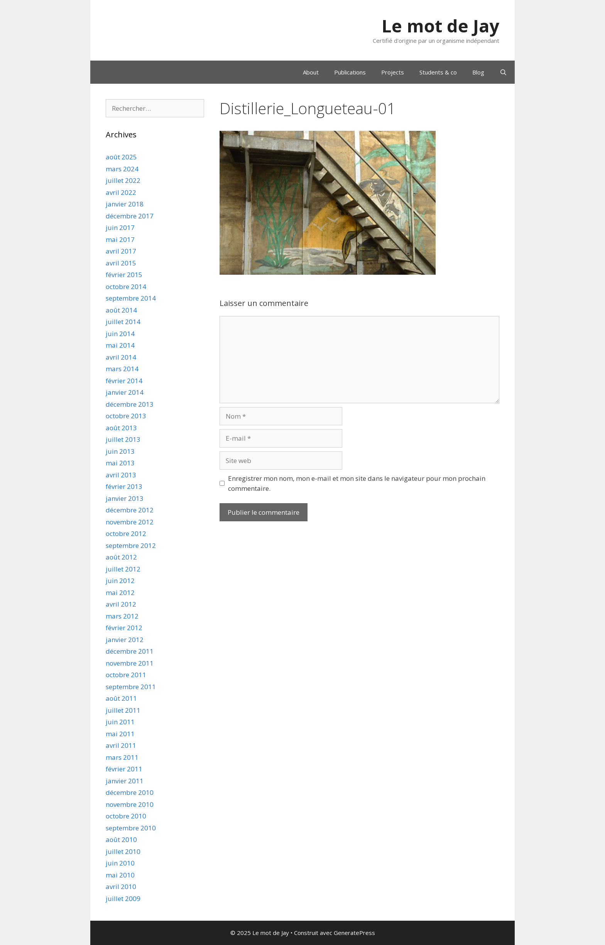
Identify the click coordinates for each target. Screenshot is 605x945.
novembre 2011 (130, 663)
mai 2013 (120, 462)
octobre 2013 (126, 415)
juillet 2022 (123, 180)
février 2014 (124, 380)
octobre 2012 (126, 533)
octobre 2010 (126, 815)
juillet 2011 (123, 710)
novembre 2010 (130, 804)
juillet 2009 (123, 898)
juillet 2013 (123, 439)
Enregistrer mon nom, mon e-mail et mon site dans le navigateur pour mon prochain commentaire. (356, 483)
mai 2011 (120, 733)
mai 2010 (120, 875)
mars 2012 (122, 616)
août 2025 (121, 156)
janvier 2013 (125, 498)
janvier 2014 (125, 392)
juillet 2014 (123, 321)
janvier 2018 (125, 203)
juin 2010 (120, 863)
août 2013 (121, 427)
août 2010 (121, 839)
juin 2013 (120, 451)
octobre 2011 (126, 674)
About (311, 72)
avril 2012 (121, 604)
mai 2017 (120, 239)
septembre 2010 (131, 827)
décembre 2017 (130, 215)
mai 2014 (120, 345)
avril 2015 (121, 263)
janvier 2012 (125, 639)
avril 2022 (121, 192)
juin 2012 (120, 580)
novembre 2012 (130, 521)
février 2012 (124, 627)
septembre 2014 (131, 298)
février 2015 (124, 274)
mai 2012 (120, 592)
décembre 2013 (130, 404)
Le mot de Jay (440, 25)
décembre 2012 (130, 509)
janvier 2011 (125, 780)
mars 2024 (122, 168)
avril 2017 (121, 251)
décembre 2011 (130, 651)
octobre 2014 (126, 286)
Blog (478, 72)
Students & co (438, 72)
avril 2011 (121, 745)
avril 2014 (121, 357)
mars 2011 (122, 757)
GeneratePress (354, 933)
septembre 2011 (131, 686)
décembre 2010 (130, 792)
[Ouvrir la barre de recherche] (503, 72)
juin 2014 (120, 333)
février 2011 (124, 768)
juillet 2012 (123, 569)
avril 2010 (121, 886)
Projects (392, 72)
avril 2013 (121, 474)
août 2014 (121, 310)
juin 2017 (120, 227)
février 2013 (124, 486)
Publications (350, 72)
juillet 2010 (123, 851)
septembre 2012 (131, 545)
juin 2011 (120, 721)
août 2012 (121, 557)
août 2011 (121, 698)
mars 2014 (122, 368)
